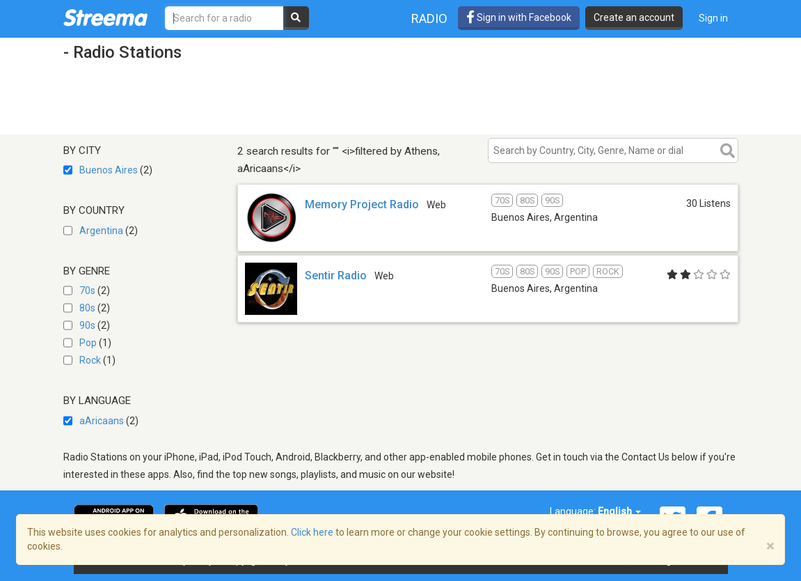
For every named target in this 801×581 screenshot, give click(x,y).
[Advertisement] (316, 99)
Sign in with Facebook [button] (518, 17)
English (619, 511)
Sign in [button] (713, 18)
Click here (312, 532)
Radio (429, 18)
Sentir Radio (336, 275)
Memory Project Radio (362, 204)
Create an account (634, 17)
